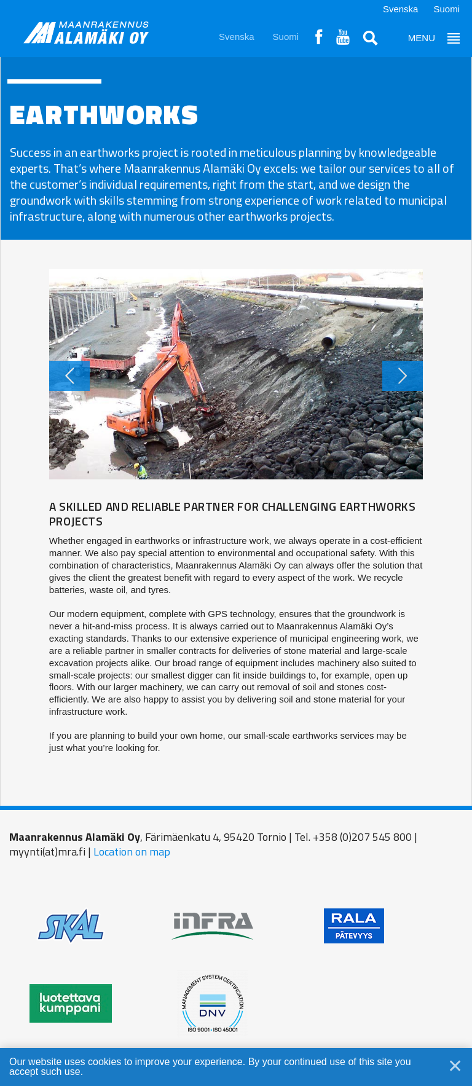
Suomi (446, 9)
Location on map (131, 851)
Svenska (401, 9)
